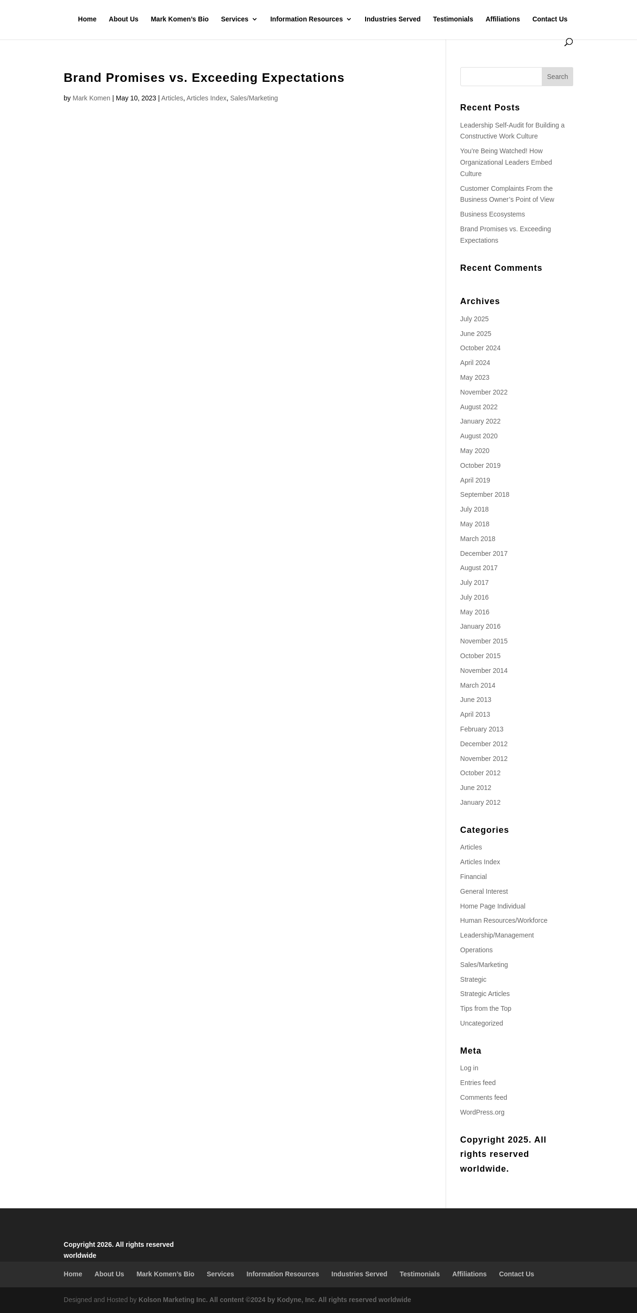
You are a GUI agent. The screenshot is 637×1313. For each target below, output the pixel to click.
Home (87, 19)
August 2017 (479, 568)
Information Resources (306, 19)
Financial (473, 876)
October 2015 (480, 656)
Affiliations (503, 19)
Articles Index (207, 98)
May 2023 (474, 377)
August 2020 (479, 436)
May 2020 (474, 450)
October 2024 (480, 348)
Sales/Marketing (254, 98)
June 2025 (475, 333)
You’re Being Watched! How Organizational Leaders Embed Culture (506, 162)
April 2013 (475, 714)
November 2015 (484, 641)
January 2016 (480, 626)
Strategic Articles (485, 993)
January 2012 (480, 802)
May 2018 (474, 524)
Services (235, 19)
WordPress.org (482, 1112)
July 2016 (474, 597)
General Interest (484, 891)
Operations (476, 950)
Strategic (473, 979)
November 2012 (484, 758)
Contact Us (549, 19)
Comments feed (484, 1097)
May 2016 (474, 612)
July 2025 (474, 319)
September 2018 (485, 494)
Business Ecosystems (492, 214)
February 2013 (482, 729)
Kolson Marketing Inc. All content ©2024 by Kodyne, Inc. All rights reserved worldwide (275, 1299)
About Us (124, 19)
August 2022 (479, 407)
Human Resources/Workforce (503, 920)
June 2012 (475, 787)
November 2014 (484, 670)
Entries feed (478, 1082)
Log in (469, 1068)
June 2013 (475, 699)
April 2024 (475, 362)
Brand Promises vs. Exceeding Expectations (204, 77)
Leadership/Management (497, 935)
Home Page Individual (493, 906)
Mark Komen (91, 98)
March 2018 (478, 539)
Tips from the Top (485, 1008)
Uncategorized (481, 1023)
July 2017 (474, 582)
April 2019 (475, 480)
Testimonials (453, 19)
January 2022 (480, 421)
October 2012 (480, 773)
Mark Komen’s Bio (180, 19)
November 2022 (484, 392)
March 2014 (478, 685)
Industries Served (393, 19)
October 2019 (480, 465)
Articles (172, 98)
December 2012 (484, 744)
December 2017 (484, 553)
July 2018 (474, 509)
